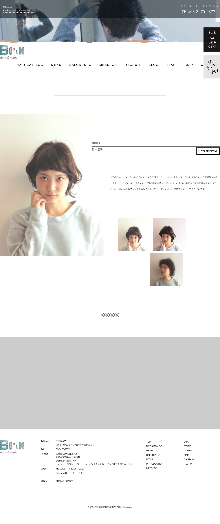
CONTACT (189, 450)
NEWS (149, 459)
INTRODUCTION (154, 464)
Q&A (186, 442)
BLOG (154, 64)
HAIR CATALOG (29, 64)
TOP (148, 442)
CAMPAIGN (189, 459)
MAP (189, 64)
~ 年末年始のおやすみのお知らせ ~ (18, 10)
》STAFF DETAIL (208, 151)
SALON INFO (80, 64)
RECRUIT (133, 64)
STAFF (172, 64)
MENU (56, 64)
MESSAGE (108, 64)
